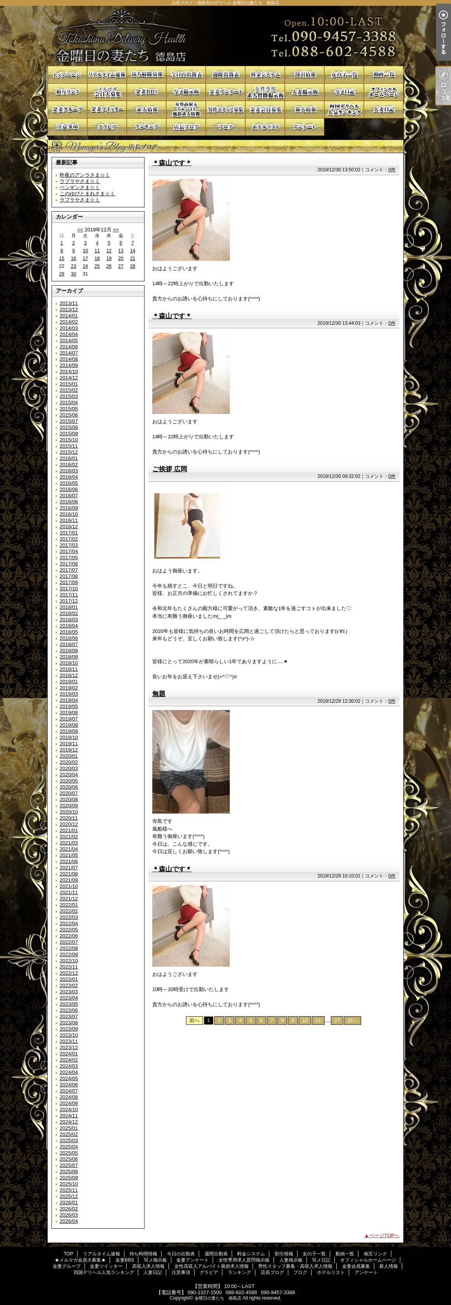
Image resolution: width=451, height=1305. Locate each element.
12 (109, 250)
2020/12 (69, 824)
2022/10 (69, 961)
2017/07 (69, 570)
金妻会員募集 (265, 109)
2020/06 (69, 787)
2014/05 (69, 340)
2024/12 (69, 1122)
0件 (392, 169)
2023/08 (69, 1023)
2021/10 (69, 886)
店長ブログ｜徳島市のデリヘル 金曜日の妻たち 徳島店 (225, 36)
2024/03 (69, 1066)
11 (97, 250)
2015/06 (69, 415)
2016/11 (69, 520)
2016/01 (69, 458)
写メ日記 (344, 92)
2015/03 (69, 396)
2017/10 (69, 588)
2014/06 (69, 347)
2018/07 (69, 644)
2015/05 (69, 409)
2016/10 (69, 514)
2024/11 (69, 1116)
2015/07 (69, 421)
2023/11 (69, 1041)
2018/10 (69, 663)
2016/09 (69, 508)
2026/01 (69, 1202)
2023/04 (69, 998)
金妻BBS (146, 92)
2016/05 (69, 483)
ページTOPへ (384, 1235)
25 (97, 266)
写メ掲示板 (186, 92)
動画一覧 (383, 74)
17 (85, 258)
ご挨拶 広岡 (169, 469)
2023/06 (69, 1010)
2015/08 (69, 427)
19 (109, 258)
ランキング (146, 127)
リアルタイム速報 (107, 74)
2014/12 (69, 378)
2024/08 (69, 1097)
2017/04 (69, 551)
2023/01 (69, 979)
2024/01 (69, 1054)
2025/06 (69, 1159)
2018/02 (69, 613)
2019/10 (69, 737)
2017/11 (69, 595)
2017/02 (69, 539)
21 (132, 258)
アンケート (304, 127)
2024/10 (69, 1109)
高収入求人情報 (146, 109)
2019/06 (69, 712)
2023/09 (69, 1029)
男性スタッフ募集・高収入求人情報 (225, 109)
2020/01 (69, 756)
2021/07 (69, 868)
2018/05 (69, 632)
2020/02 (69, 762)
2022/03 (69, 917)
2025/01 (69, 1128)
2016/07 (69, 495)
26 (109, 266)
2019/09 (69, 731)
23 (73, 266)
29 (61, 274)
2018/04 (69, 626)
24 (85, 266)
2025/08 (69, 1171)
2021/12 (69, 899)
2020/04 (69, 774)
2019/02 (69, 688)
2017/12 (69, 601)
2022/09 (69, 954)
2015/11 (69, 446)
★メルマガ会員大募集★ (107, 92)
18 (97, 258)
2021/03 (69, 843)
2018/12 (69, 675)
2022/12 (69, 973)
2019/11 (69, 743)
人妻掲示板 (304, 92)
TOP (67, 74)
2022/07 (69, 942)
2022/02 (69, 911)
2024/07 (69, 1091)
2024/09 (69, 1103)
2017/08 (69, 576)
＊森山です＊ (172, 163)
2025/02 (69, 1134)
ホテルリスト (265, 127)
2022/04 (69, 923)
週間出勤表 (225, 74)
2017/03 (69, 545)
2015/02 (69, 390)
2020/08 (69, 799)
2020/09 (69, 806)
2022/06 (69, 936)
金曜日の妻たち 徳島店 (218, 1298)
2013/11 (69, 303)
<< (80, 230)
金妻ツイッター (107, 109)
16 (73, 258)
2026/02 (69, 1209)
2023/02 (69, 985)
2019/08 (69, 725)
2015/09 (69, 433)
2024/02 (69, 1060)
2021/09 (69, 880)
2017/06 (69, 564)
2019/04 (69, 700)
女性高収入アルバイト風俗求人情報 (186, 109)
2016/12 (69, 526)
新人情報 (304, 109)
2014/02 (69, 322)
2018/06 (69, 638)
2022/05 (69, 930)
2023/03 (69, 992)
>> (116, 230)
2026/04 (69, 1221)
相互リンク (67, 92)
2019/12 (69, 750)
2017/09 (69, 582)
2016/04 (69, 477)
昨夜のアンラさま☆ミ (85, 175)
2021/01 (69, 830)
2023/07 (69, 1016)
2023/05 (69, 1004)
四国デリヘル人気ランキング (344, 109)
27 (120, 266)
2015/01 (69, 384)
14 (132, 250)
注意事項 (67, 127)
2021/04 (69, 849)
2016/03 (69, 471)
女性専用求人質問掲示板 (265, 92)
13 (120, 250)
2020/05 (69, 781)
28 (132, 266)
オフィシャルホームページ (383, 92)
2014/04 (69, 334)
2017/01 (69, 533)
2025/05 (69, 1153)
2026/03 (69, 1215)
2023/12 (69, 1047)
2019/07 (69, 719)
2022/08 (69, 948)
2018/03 (69, 619)
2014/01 (69, 316)
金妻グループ (67, 109)
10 (85, 250)
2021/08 (69, 874)
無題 (158, 694)
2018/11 (69, 669)
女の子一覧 (344, 74)
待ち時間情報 (146, 74)
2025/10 (69, 1184)
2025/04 (69, 1147)
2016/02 (69, 464)
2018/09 (69, 657)
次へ (353, 1020)
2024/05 (69, 1078)
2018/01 (69, 607)
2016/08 (69, 502)
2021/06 (69, 861)
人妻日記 (383, 109)
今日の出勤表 (186, 74)
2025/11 (69, 1190)
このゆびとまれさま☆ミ (87, 194)
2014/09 (69, 365)
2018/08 (69, 650)
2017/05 (69, 557)
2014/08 (69, 359)
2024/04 (69, 1072)
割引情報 (304, 74)
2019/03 (69, 694)
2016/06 (69, 489)
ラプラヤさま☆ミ (80, 181)
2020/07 (69, 793)
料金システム (265, 74)
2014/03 (69, 328)
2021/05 (69, 855)
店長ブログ (186, 127)
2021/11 (69, 892)
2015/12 (69, 452)
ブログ (225, 127)
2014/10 (69, 371)
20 (120, 258)
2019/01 (69, 681)
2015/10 (69, 440)
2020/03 (69, 768)
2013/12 (69, 309)
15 (61, 258)
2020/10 (69, 812)
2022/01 (69, 905)
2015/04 (69, 402)
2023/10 (69, 1035)
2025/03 (69, 1140)
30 (73, 274)
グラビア (107, 127)
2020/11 (69, 818)
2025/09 (69, 1178)
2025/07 (69, 1165)
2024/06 (69, 1085)
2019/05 (69, 706)
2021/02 (69, 837)
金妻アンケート (225, 92)
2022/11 (69, 967)
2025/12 (69, 1196)
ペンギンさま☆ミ (80, 187)
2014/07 (69, 353)
